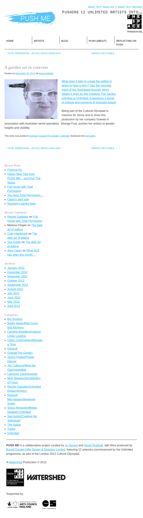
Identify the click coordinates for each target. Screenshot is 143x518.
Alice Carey (14, 250)
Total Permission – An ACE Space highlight (33, 53)
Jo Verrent (71, 445)
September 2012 (17, 284)
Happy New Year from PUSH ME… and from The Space (24, 178)
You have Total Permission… (25, 195)
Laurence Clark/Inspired (22, 374)
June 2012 (14, 297)
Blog (64, 40)
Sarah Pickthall (93, 445)
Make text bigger (130, 7)
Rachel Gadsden (17, 216)
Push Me (30, 18)
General (33, 136)
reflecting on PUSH (126, 42)
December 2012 (17, 272)
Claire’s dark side (18, 199)
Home (10, 40)
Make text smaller (101, 7)
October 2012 (16, 280)
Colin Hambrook (17, 233)
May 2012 (13, 301)
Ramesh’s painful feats (21, 203)
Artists (39, 40)
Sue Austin (14, 242)
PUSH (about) (98, 40)
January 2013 (16, 267)
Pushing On (14, 169)
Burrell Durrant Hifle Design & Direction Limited (35, 449)
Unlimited (64, 136)
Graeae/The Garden (49, 136)
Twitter (11, 428)
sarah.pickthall (46, 73)
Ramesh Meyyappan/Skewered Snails (21, 399)
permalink (90, 136)
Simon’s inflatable (104, 53)
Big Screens (15, 319)
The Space (14, 424)
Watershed (15, 462)
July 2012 (13, 293)
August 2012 (15, 289)
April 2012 (13, 306)
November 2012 (17, 276)
